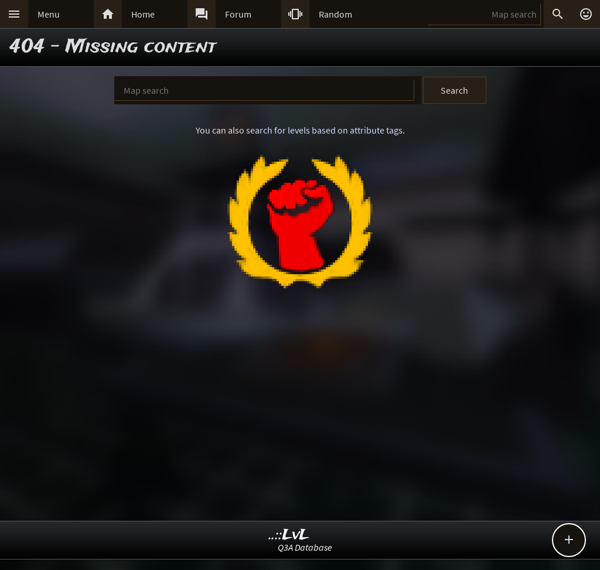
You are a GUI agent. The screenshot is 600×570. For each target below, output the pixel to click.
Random (335, 14)
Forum (238, 14)
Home (143, 14)
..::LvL (289, 535)
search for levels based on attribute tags (324, 130)
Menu (49, 14)
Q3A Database (305, 547)
